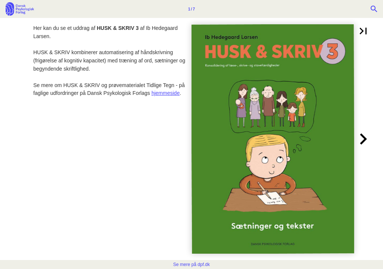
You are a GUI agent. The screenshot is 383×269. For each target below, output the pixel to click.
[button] (363, 31)
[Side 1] (191, 9)
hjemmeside (165, 93)
